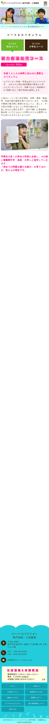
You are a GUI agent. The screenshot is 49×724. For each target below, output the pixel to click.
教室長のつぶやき (36, 692)
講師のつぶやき (12, 698)
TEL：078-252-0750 (17, 651)
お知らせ (36, 686)
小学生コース (36, 45)
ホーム (12, 686)
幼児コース (12, 45)
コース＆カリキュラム (13, 703)
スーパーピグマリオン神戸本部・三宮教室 (28, 720)
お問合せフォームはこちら (20, 660)
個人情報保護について (36, 703)
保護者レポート (36, 698)
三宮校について (12, 692)
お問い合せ (13, 709)
